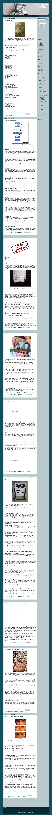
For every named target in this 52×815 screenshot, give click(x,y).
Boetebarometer (20, 15)
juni (40, 83)
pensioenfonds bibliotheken (20, 711)
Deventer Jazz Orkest (10, 644)
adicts (8, 472)
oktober (41, 77)
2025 (40, 52)
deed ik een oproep (16, 507)
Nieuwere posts (8, 799)
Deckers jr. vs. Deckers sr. (10, 401)
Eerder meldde (7, 359)
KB (19, 796)
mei (41, 84)
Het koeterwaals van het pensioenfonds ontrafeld (15, 649)
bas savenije (9, 796)
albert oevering (9, 711)
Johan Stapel (17, 796)
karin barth (14, 711)
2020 (40, 59)
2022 (40, 56)
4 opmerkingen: (19, 642)
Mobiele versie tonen (20, 801)
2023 (40, 55)
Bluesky (26, 15)
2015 (40, 66)
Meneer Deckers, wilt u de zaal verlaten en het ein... (43, 104)
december (42, 74)
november (42, 76)
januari (41, 90)
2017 (40, 63)
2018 (40, 62)
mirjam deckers (11, 472)
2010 (40, 73)
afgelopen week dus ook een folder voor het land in (20, 372)
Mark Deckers (41, 45)
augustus (41, 80)
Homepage (20, 799)
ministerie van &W (29, 392)
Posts (40, 23)
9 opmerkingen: (19, 327)
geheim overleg (9, 328)
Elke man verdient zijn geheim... (11, 239)
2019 (40, 60)
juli (40, 81)
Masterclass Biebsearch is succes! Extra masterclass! (16, 333)
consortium (30, 745)
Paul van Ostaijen (10, 115)
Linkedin (31, 15)
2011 (40, 72)
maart (41, 87)
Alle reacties (41, 25)
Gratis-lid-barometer (12, 15)
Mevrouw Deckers (8, 633)
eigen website (33, 447)
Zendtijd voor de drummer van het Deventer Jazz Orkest (16, 603)
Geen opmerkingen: (20, 394)
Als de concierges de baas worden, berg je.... (14, 716)
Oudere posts (33, 799)
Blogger (33, 812)
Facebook (36, 15)
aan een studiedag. (10, 766)
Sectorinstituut (22, 796)
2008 (40, 119)
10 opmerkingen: (20, 232)
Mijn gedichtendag (8, 20)
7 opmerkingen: (19, 471)
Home (6, 15)
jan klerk (12, 796)
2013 (40, 69)
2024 (40, 53)
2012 (40, 70)
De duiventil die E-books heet (11, 120)
